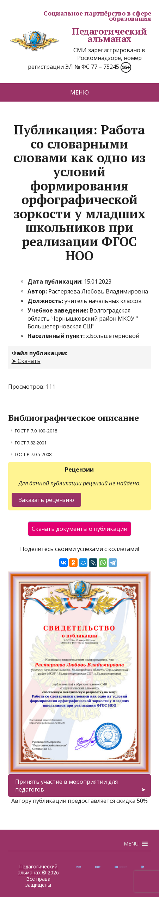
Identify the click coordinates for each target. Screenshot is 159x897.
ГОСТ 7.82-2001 (31, 443)
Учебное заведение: (58, 310)
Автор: (37, 291)
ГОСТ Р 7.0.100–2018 (36, 431)
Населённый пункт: (56, 336)
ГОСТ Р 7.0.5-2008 (33, 454)
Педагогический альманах (77, 35)
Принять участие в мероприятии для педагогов (66, 785)
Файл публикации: (39, 353)
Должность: (46, 301)
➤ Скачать (26, 361)
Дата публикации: (55, 281)
